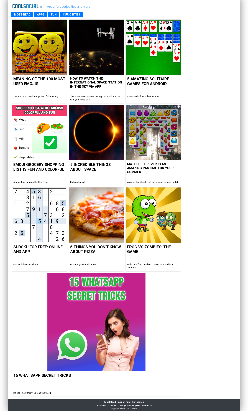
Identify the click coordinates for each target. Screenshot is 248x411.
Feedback (147, 405)
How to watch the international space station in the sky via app (96, 82)
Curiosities (138, 402)
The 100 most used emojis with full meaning (35, 96)
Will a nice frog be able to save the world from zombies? (150, 266)
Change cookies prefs (129, 405)
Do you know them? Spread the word (32, 393)
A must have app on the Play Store (30, 182)
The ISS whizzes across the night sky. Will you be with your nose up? (95, 98)
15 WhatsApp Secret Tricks (42, 375)
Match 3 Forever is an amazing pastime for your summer (150, 168)
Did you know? (77, 182)
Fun (128, 402)
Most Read (110, 402)
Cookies (112, 405)
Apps (121, 402)
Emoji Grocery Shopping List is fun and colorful (38, 167)
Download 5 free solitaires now (143, 96)
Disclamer (101, 405)
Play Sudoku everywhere (25, 264)
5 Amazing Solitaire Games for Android (148, 81)
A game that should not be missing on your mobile (153, 182)
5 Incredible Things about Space (90, 167)
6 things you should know (83, 264)
